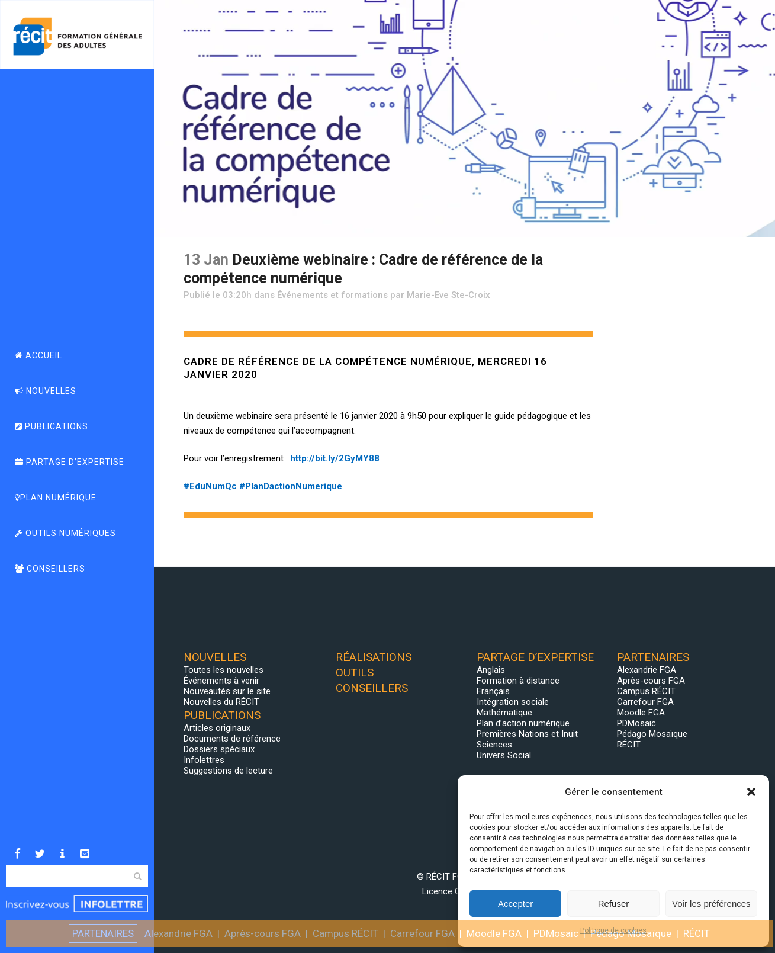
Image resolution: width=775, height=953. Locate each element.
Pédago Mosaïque (652, 734)
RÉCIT (629, 744)
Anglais (491, 670)
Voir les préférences (711, 904)
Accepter (515, 904)
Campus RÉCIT (646, 691)
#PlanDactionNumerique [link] (290, 486)
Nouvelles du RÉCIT (221, 702)
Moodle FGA (641, 712)
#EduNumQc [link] (210, 486)
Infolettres (204, 760)
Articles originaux (217, 728)
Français (493, 691)
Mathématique (504, 712)
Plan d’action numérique (523, 723)
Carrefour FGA (645, 702)
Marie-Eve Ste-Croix (448, 295)
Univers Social (504, 755)
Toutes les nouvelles (223, 670)
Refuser (613, 904)
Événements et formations (332, 295)
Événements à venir (221, 680)
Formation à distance (518, 680)
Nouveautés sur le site (227, 691)
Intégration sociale (513, 702)
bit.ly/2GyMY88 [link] (335, 458)
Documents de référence (232, 738)
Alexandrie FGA (646, 670)
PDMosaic (636, 723)
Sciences (494, 744)
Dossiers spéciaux (219, 749)
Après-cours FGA (651, 680)
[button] (751, 792)
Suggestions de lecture (228, 770)
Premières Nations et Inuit (527, 734)
